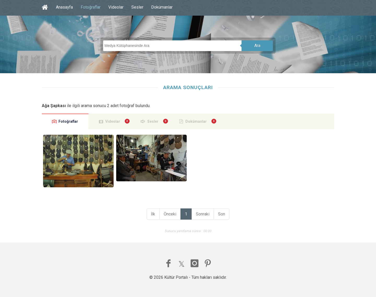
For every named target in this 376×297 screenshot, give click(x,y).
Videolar (116, 7)
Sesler (137, 7)
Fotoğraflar (91, 7)
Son (221, 214)
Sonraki (202, 214)
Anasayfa (64, 7)
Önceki (170, 214)
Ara (257, 45)
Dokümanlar (162, 7)
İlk (153, 214)
